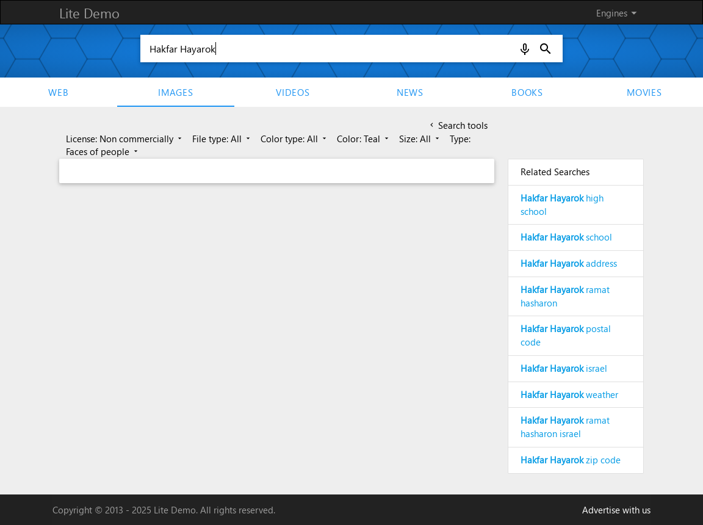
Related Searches (555, 171)
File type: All (222, 138)
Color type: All (294, 138)
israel (564, 368)
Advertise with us (616, 510)
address (569, 263)
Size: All (420, 138)
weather (569, 394)
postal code (566, 335)
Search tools (458, 125)
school (566, 237)
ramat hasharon (565, 296)
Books (527, 92)
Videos (293, 92)
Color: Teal (364, 138)
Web (58, 92)
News (410, 92)
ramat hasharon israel (565, 427)
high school (562, 204)
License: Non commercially (125, 138)
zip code (571, 460)
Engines (618, 13)
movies (644, 92)
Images (175, 92)
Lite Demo (89, 13)
